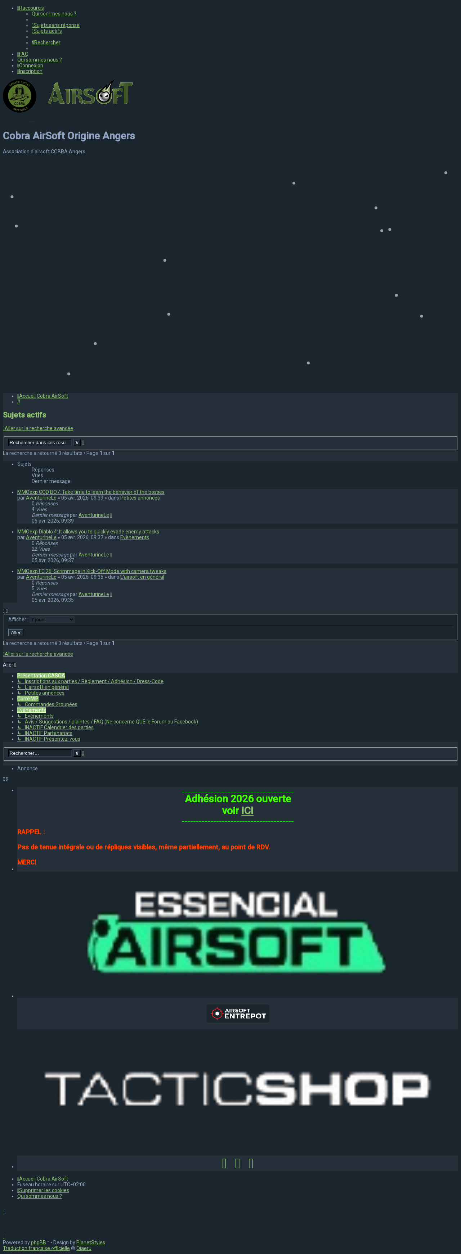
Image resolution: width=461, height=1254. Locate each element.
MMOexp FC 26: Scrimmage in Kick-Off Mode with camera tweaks (91, 571)
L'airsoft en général (142, 577)
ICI (247, 811)
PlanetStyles (90, 1242)
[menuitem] (54, 14)
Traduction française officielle (36, 1248)
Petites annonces (140, 498)
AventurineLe (41, 498)
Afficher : (41, 619)
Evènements (134, 537)
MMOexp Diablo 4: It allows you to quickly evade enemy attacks (88, 531)
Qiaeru (83, 1248)
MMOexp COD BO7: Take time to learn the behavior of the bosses (91, 492)
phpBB (38, 1242)
